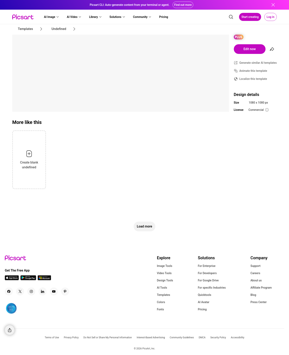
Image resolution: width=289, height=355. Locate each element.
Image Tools (164, 266)
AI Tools (162, 287)
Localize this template (253, 78)
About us (256, 280)
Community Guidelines (182, 337)
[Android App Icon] (28, 279)
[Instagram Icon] (31, 291)
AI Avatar (203, 302)
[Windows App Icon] (44, 279)
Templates (163, 294)
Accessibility (237, 337)
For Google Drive (208, 280)
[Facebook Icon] (9, 291)
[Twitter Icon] (20, 291)
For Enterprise (207, 266)
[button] (52, 17)
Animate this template (253, 70)
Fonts (160, 309)
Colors (161, 302)
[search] (231, 17)
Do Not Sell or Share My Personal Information (107, 337)
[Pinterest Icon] (65, 291)
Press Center (258, 302)
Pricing (202, 309)
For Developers (207, 273)
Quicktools (204, 294)
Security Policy (218, 337)
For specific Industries (212, 287)
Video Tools (164, 273)
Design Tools (165, 280)
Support (255, 266)
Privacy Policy (71, 337)
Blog (253, 294)
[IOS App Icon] (12, 279)
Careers (255, 273)
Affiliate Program (261, 287)
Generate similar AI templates (258, 62)
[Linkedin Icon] (43, 291)
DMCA (202, 337)
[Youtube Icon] (54, 291)
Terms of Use (52, 337)
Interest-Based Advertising (151, 337)
